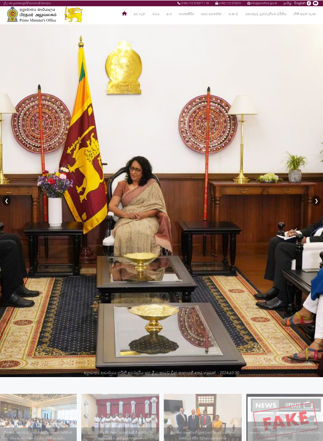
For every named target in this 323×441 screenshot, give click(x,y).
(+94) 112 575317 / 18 (193, 2)
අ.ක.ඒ (233, 14)
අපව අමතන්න (211, 14)
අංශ (169, 14)
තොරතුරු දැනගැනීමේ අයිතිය (266, 14)
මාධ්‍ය (156, 14)
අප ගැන (139, 14)
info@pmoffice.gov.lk (262, 2)
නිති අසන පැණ (305, 14)
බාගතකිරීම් (186, 14)
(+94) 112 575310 (228, 2)
